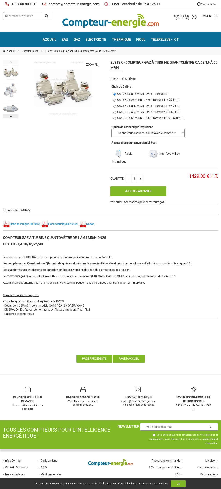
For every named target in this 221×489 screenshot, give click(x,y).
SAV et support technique (164, 467)
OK (178, 483)
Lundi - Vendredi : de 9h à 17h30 (135, 4)
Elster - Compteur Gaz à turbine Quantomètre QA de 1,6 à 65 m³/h (163, 65)
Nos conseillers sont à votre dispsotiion (27, 398)
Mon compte (206, 4)
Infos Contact (13, 460)
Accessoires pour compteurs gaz (144, 202)
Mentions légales (51, 474)
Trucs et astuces (15, 474)
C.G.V (44, 467)
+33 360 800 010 (24, 4)
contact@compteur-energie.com (73, 4)
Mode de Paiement (16, 467)
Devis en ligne (49, 460)
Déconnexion (208, 474)
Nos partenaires (206, 467)
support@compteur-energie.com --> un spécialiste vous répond (138, 396)
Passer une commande (166, 460)
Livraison (210, 460)
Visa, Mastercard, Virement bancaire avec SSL (83, 396)
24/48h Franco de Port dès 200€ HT (193, 398)
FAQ (177, 474)
